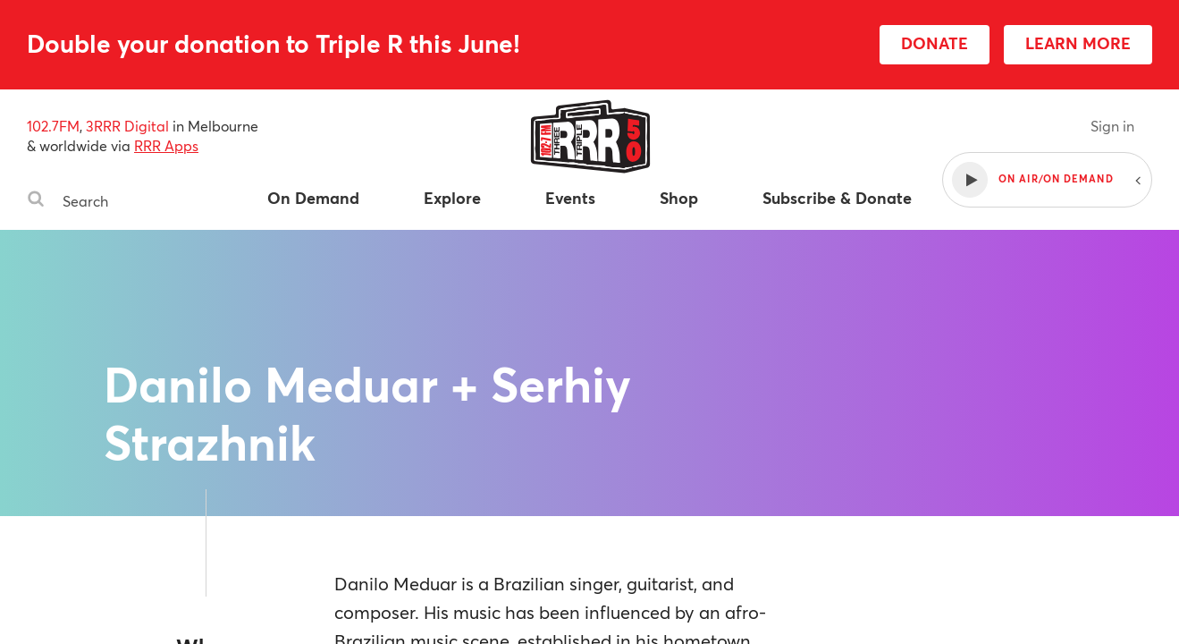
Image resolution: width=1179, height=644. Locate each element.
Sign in (1112, 125)
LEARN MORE (1078, 43)
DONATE (934, 43)
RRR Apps (166, 145)
